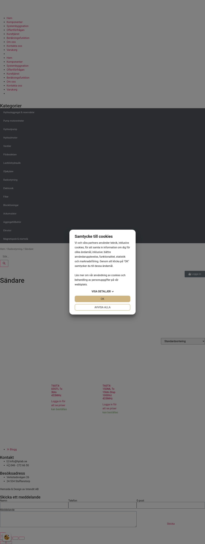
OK (102, 298)
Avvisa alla (103, 307)
